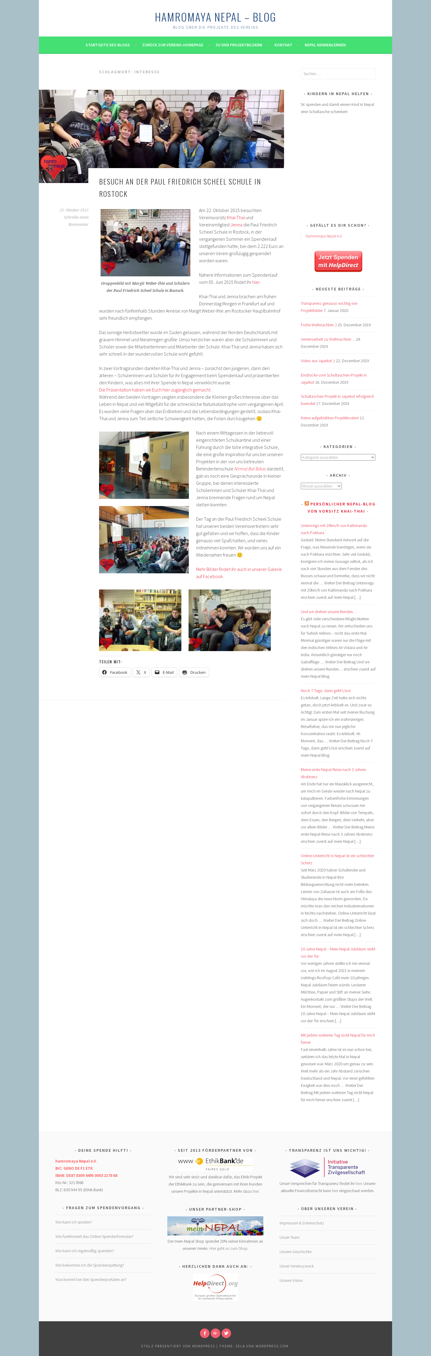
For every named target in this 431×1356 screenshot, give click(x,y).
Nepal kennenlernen (325, 45)
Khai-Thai (236, 217)
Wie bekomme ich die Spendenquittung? (89, 1265)
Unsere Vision (291, 1280)
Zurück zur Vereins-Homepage (172, 45)
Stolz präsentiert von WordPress (178, 1346)
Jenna (236, 225)
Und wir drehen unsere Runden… (329, 611)
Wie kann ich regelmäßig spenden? (84, 1250)
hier (255, 282)
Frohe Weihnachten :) (319, 324)
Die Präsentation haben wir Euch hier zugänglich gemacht (154, 390)
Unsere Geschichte (296, 1251)
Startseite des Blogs (108, 45)
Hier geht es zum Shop (228, 1248)
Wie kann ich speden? (73, 1222)
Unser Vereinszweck (297, 1266)
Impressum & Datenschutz (302, 1223)
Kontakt (283, 45)
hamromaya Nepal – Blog (215, 17)
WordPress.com (272, 1346)
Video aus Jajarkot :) (318, 360)
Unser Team (290, 1237)
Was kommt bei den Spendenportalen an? (91, 1279)
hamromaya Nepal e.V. (324, 236)
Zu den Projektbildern (239, 45)
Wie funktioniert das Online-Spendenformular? (94, 1236)
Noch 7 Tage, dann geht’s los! (325, 690)
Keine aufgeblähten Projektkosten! (330, 417)
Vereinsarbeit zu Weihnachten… (328, 339)
